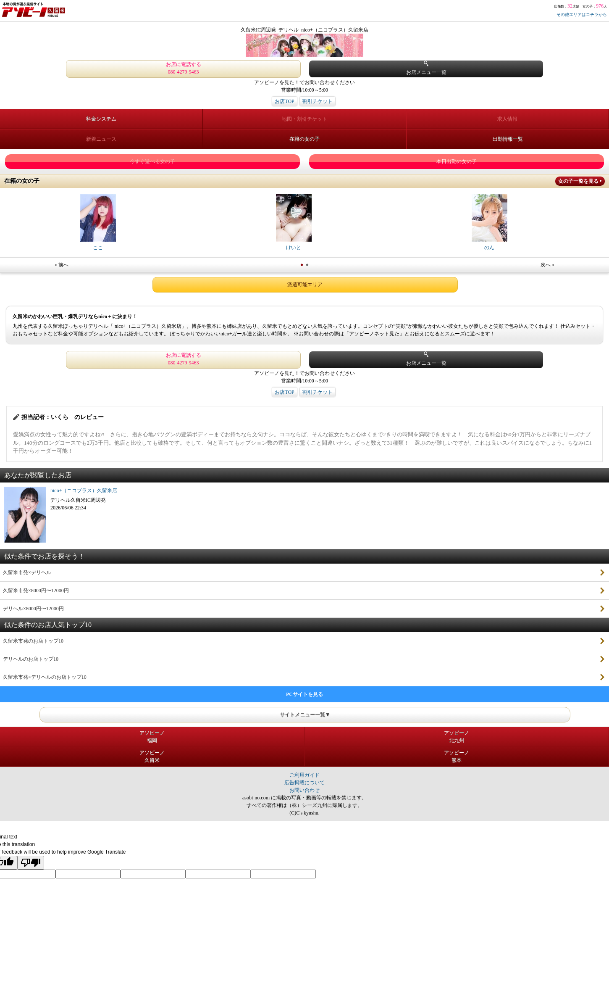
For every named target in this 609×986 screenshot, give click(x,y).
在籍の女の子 (304, 139)
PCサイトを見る (304, 694)
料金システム (101, 119)
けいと (294, 222)
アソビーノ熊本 (456, 756)
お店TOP (284, 101)
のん (489, 222)
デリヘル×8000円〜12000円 (33, 609)
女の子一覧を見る (578, 181)
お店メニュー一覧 (426, 68)
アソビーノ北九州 (456, 736)
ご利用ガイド (304, 775)
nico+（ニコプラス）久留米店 (83, 490)
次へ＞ (548, 265)
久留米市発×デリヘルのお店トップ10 (45, 677)
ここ (98, 222)
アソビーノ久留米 (152, 756)
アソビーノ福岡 (152, 736)
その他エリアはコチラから (581, 14)
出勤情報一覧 (508, 139)
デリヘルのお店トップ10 (30, 659)
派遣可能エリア (305, 284)
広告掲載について (304, 783)
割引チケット (317, 101)
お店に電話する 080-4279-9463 (183, 68)
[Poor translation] (30, 863)
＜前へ (60, 265)
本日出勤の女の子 (456, 161)
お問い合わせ (304, 790)
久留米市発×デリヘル (27, 572)
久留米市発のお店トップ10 (33, 641)
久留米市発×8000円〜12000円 (36, 590)
